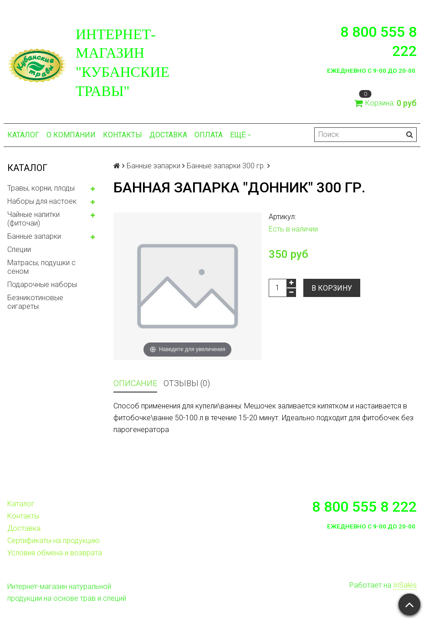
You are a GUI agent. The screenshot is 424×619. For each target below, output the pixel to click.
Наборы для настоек (42, 201)
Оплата (208, 135)
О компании (71, 135)
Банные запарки (34, 236)
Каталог (23, 135)
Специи (19, 249)
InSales (405, 585)
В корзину (332, 288)
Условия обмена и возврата (54, 553)
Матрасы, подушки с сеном (41, 267)
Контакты (122, 135)
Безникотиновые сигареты (35, 302)
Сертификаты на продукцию (53, 540)
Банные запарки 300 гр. (226, 165)
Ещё (240, 135)
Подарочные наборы (42, 284)
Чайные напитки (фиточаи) (33, 218)
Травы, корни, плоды (41, 188)
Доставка (168, 135)
